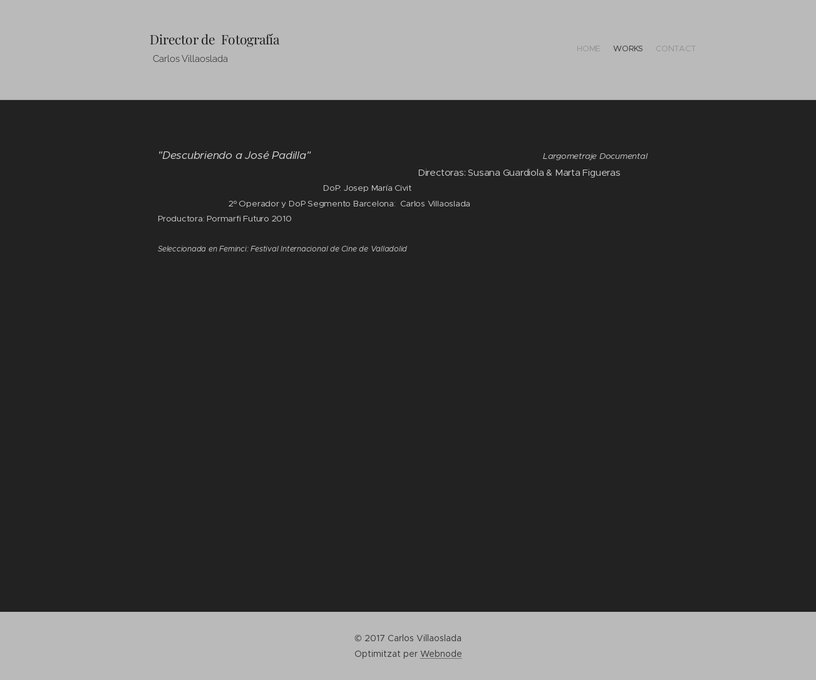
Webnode (441, 653)
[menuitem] (673, 50)
